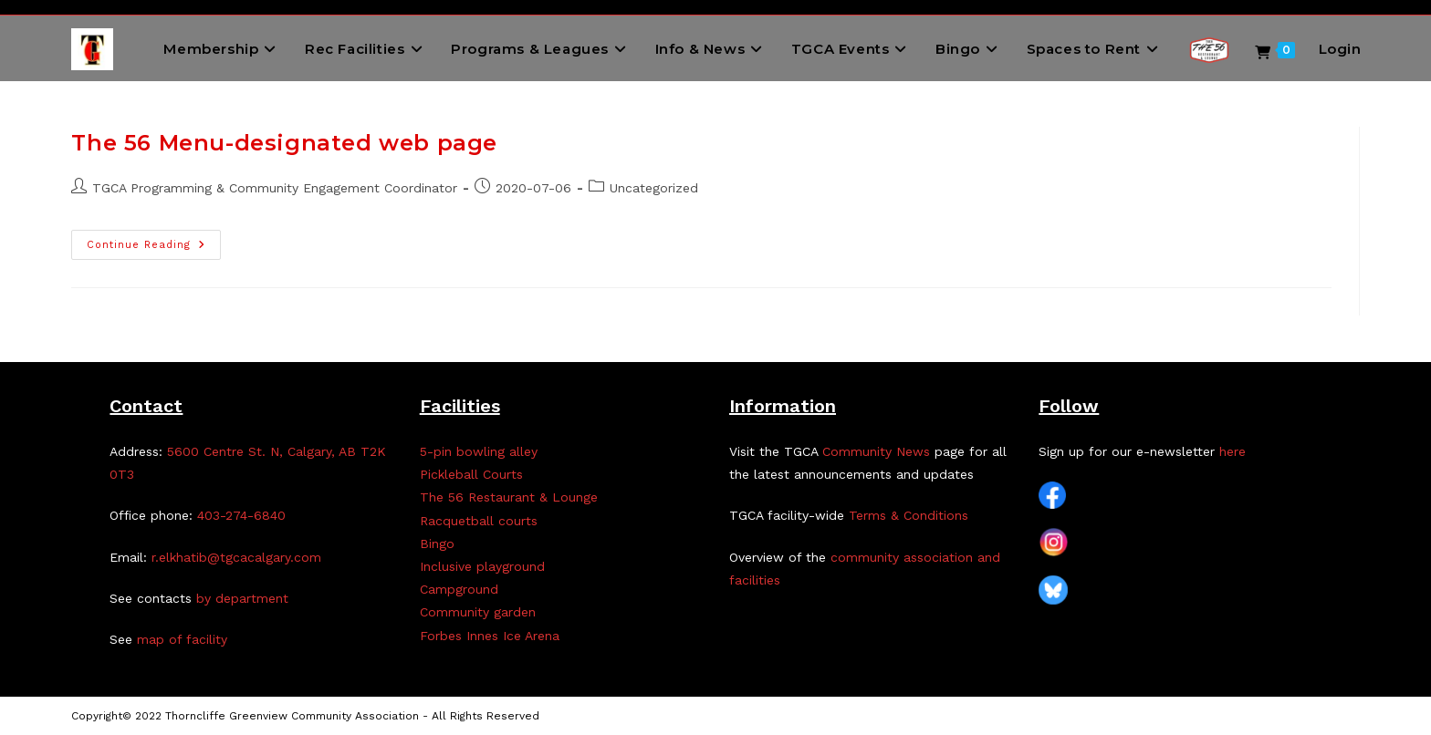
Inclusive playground (482, 566)
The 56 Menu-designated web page (284, 142)
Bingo (437, 543)
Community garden (478, 612)
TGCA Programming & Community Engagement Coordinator (274, 188)
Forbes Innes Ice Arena (489, 635)
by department (242, 598)
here (1232, 451)
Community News (876, 451)
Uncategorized (654, 188)
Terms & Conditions (908, 515)
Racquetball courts (479, 520)
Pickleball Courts (471, 474)
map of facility (182, 639)
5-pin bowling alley (479, 451)
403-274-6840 (241, 515)
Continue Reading (154, 249)
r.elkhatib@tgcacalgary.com (236, 557)
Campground (459, 589)
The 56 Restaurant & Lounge (509, 497)
